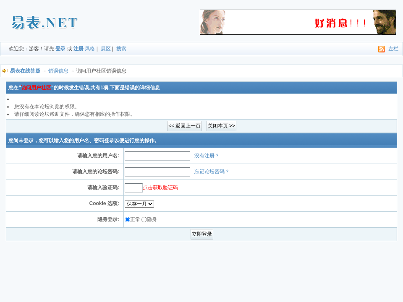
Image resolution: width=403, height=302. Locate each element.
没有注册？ (207, 156)
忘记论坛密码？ (212, 171)
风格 (90, 49)
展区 (106, 49)
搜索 (121, 49)
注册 (78, 49)
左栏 (393, 49)
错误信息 (58, 71)
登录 (60, 49)
